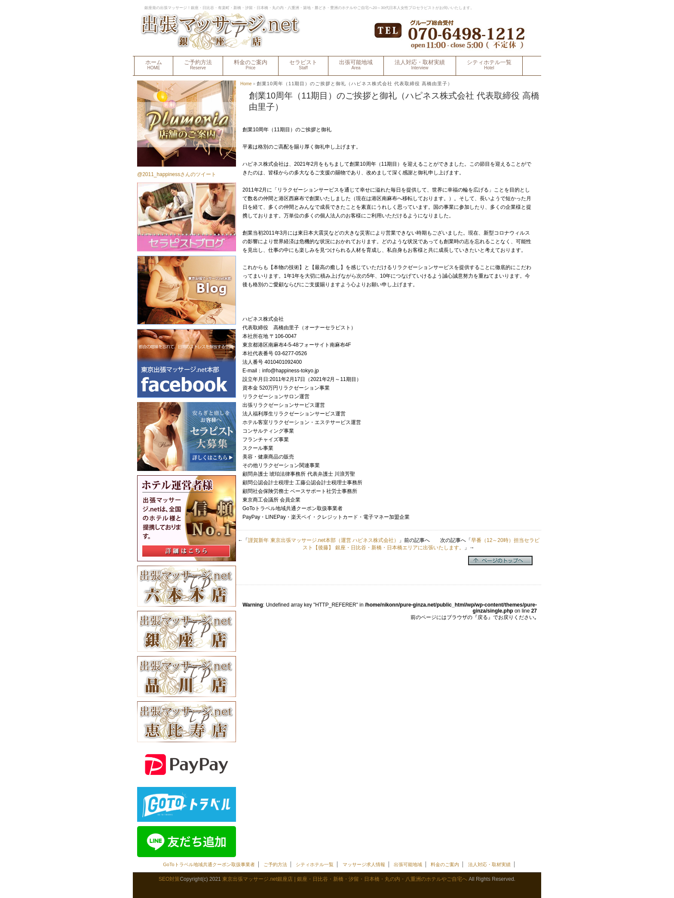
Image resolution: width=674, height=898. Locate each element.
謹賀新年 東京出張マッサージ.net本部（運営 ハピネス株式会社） (323, 540)
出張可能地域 (356, 64)
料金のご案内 (250, 64)
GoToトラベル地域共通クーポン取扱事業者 (208, 864)
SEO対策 (169, 879)
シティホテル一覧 (489, 64)
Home (246, 83)
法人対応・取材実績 (420, 64)
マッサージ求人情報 (364, 864)
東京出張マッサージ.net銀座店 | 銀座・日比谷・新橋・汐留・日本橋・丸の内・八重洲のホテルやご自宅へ (344, 879)
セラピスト (303, 64)
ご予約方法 (198, 64)
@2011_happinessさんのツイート (176, 174)
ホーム (153, 64)
